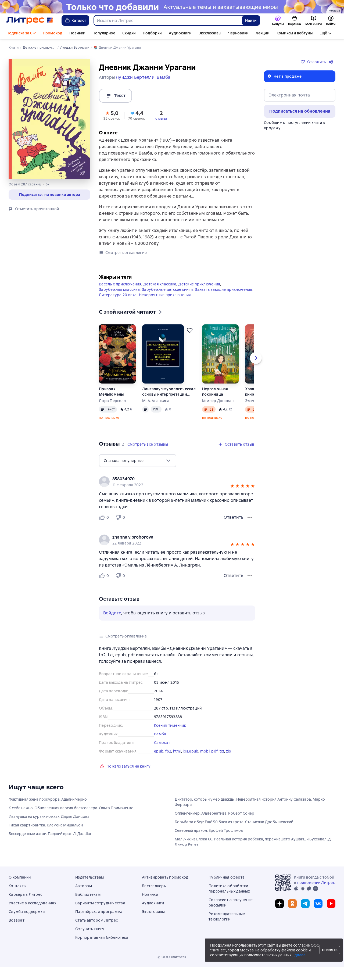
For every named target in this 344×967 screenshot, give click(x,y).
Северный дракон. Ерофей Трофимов (209, 830)
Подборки (152, 33)
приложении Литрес (316, 882)
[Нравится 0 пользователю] (105, 517)
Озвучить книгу (90, 928)
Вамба (160, 734)
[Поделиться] (332, 62)
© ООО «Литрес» (172, 957)
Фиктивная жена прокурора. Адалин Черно (48, 799)
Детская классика (160, 284)
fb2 (168, 751)
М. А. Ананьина (156, 400)
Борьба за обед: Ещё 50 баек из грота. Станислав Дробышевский (234, 821)
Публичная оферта (227, 877)
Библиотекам (88, 894)
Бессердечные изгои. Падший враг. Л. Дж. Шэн (50, 833)
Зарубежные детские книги (167, 289)
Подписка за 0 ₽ (21, 33)
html (177, 751)
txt (222, 751)
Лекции (263, 33)
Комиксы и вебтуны (295, 33)
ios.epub (190, 751)
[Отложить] (130, 330)
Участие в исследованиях (32, 903)
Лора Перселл (112, 400)
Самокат (162, 742)
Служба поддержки (27, 911)
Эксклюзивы (210, 33)
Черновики (238, 33)
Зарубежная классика (119, 289)
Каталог (75, 20)
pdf (214, 751)
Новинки (77, 33)
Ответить (233, 517)
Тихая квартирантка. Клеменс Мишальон (46, 825)
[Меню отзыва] (250, 517)
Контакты (17, 885)
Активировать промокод (165, 877)
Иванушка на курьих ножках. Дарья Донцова (49, 816)
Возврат (16, 920)
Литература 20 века (118, 294)
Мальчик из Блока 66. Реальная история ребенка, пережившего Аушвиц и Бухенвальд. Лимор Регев (253, 842)
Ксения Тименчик (170, 725)
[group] (177, 482)
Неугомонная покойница (215, 391)
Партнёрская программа (98, 911)
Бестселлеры (154, 885)
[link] (169, 479)
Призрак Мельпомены (111, 391)
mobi (205, 751)
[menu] (137, 460)
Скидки (129, 33)
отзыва (161, 118)
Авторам (83, 885)
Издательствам (89, 877)
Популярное (103, 33)
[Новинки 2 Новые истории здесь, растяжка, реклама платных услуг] (172, 6)
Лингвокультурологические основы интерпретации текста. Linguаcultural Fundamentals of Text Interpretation (169, 391)
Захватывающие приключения (223, 289)
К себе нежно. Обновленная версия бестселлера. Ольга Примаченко (71, 807)
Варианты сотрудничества (100, 903)
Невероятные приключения (165, 294)
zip (228, 751)
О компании (20, 877)
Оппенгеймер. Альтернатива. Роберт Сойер (214, 813)
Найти (251, 20)
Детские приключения (199, 284)
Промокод (52, 33)
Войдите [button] (112, 613)
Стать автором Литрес (96, 920)
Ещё (323, 33)
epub (158, 751)
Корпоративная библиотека (101, 937)
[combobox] (167, 20)
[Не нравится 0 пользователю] (121, 517)
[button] (112, 115)
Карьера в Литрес (25, 894)
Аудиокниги (180, 33)
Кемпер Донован (218, 400)
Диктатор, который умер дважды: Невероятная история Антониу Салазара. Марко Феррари (250, 802)
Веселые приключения (120, 284)
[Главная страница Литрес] (29, 20)
